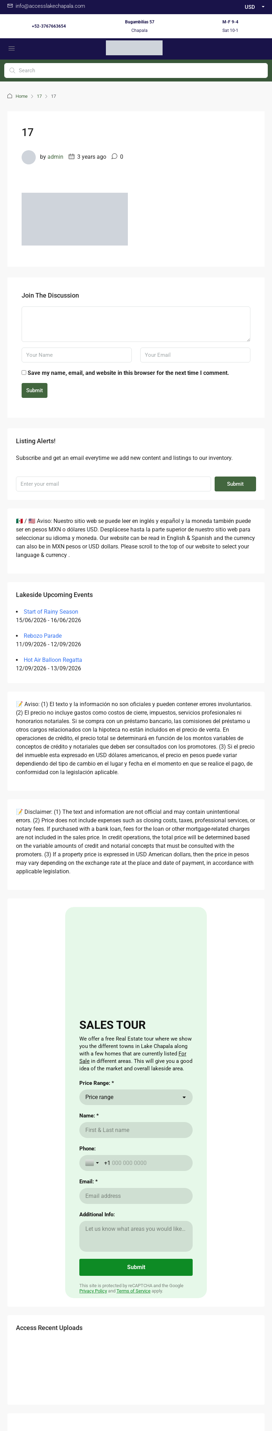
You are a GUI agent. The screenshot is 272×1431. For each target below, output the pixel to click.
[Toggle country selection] (92, 1163)
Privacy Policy (93, 1291)
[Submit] (136, 1267)
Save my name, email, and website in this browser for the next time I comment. (128, 373)
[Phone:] (145, 1163)
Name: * (89, 1115)
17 (39, 96)
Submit (34, 390)
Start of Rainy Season (51, 611)
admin (55, 156)
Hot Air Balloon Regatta (53, 660)
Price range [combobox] (99, 1097)
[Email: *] (136, 1196)
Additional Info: (97, 1214)
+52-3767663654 (49, 26)
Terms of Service (134, 1291)
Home (22, 96)
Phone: (87, 1148)
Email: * (88, 1181)
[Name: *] (136, 1130)
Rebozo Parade (43, 635)
